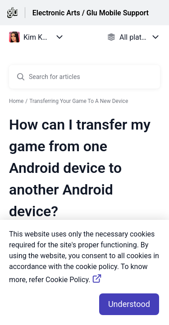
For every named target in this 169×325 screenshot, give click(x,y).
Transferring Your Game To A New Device (78, 101)
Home (16, 101)
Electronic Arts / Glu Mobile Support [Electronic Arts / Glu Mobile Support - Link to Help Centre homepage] (90, 13)
